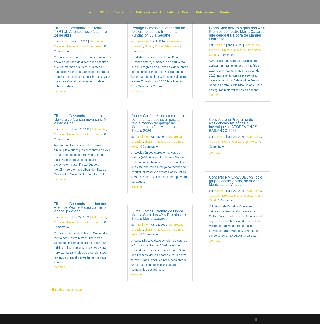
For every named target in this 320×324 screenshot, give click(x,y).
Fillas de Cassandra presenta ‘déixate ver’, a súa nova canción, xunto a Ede (81, 119)
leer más (59, 91)
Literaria (150, 141)
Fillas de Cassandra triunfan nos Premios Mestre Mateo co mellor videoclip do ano (80, 207)
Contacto (226, 12)
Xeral (98, 46)
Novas (71, 46)
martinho (64, 41)
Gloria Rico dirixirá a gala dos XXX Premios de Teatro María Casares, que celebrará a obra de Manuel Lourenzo (237, 33)
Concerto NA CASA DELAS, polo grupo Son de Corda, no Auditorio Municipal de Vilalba (236, 181)
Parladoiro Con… (178, 12)
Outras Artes (85, 46)
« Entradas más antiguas (66, 289)
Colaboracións (146, 12)
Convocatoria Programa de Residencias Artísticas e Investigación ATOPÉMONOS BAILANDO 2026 (233, 125)
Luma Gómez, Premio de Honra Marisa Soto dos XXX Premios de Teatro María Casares (158, 215)
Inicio (90, 12)
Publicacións (205, 12)
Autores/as (96, 41)
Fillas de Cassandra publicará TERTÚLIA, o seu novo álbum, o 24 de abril (80, 31)
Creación (120, 12)
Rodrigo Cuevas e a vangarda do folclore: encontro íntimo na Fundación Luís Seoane (158, 31)
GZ (102, 12)
